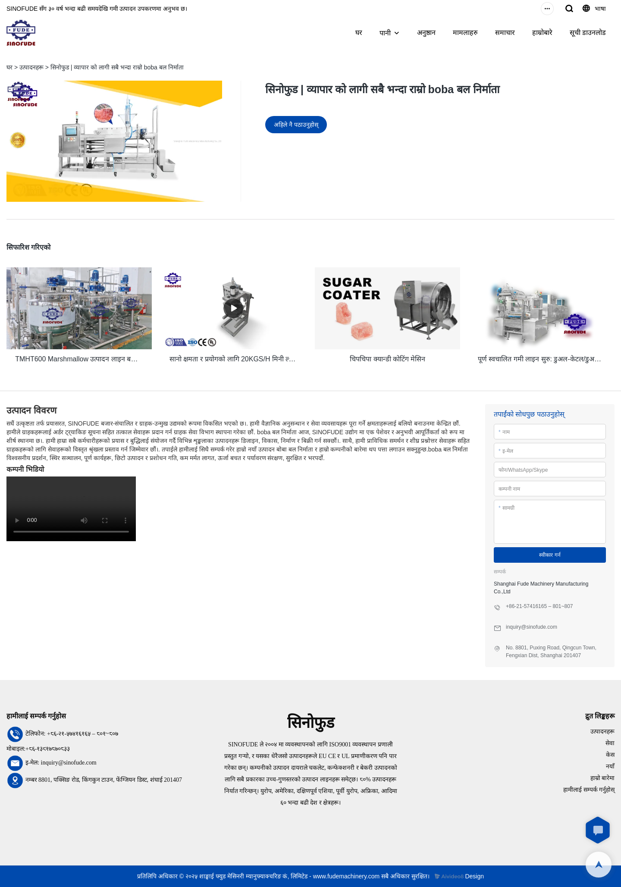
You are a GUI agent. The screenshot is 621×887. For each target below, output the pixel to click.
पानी (385, 33)
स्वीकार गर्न (549, 555)
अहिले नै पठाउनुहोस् (296, 124)
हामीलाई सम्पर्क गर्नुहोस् (589, 789)
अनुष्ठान (426, 32)
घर (358, 32)
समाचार (505, 32)
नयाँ (610, 766)
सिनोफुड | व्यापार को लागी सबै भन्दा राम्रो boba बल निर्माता (117, 67)
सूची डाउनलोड (588, 32)
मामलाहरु (465, 32)
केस (610, 754)
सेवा (610, 743)
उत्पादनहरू (31, 67)
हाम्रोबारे (542, 32)
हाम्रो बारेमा (602, 777)
